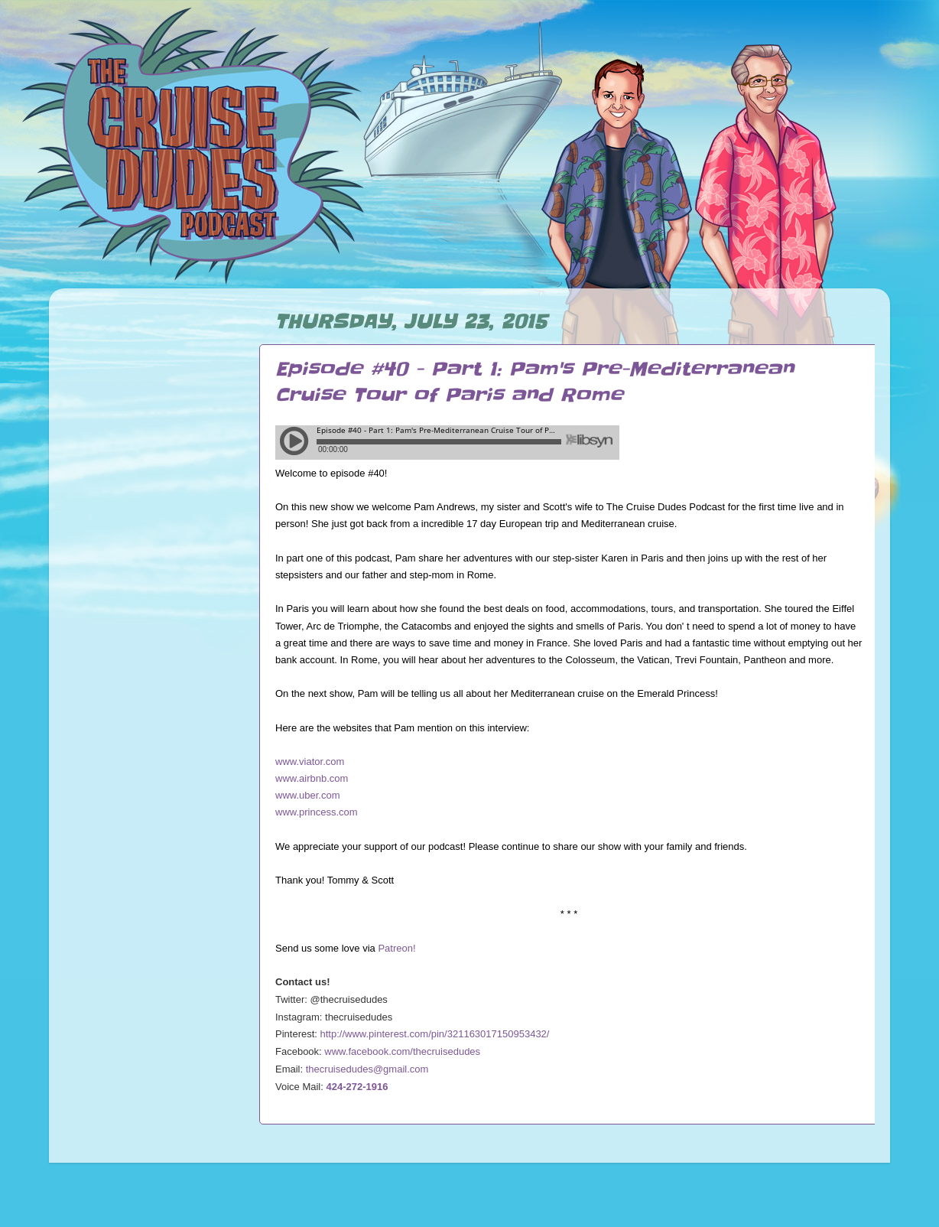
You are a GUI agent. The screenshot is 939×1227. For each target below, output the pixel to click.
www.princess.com (316, 812)
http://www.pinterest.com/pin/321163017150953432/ (435, 1034)
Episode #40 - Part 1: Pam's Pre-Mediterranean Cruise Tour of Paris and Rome (534, 382)
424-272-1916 (357, 1086)
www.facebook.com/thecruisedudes (402, 1051)
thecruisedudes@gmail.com (367, 1069)
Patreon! (396, 948)
